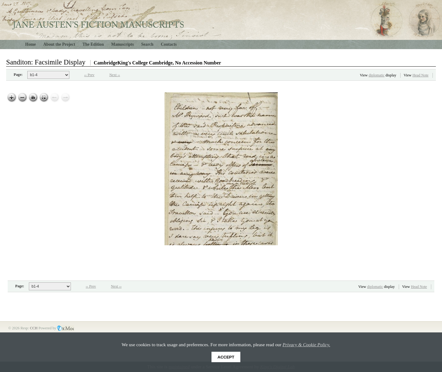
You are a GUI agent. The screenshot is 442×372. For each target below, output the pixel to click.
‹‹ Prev (89, 75)
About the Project (59, 44)
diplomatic (377, 75)
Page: (18, 74)
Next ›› (114, 75)
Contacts (169, 44)
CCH (34, 328)
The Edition (93, 44)
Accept (226, 357)
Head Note (420, 75)
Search (147, 44)
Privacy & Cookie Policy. (306, 344)
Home (30, 44)
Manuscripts (122, 44)
